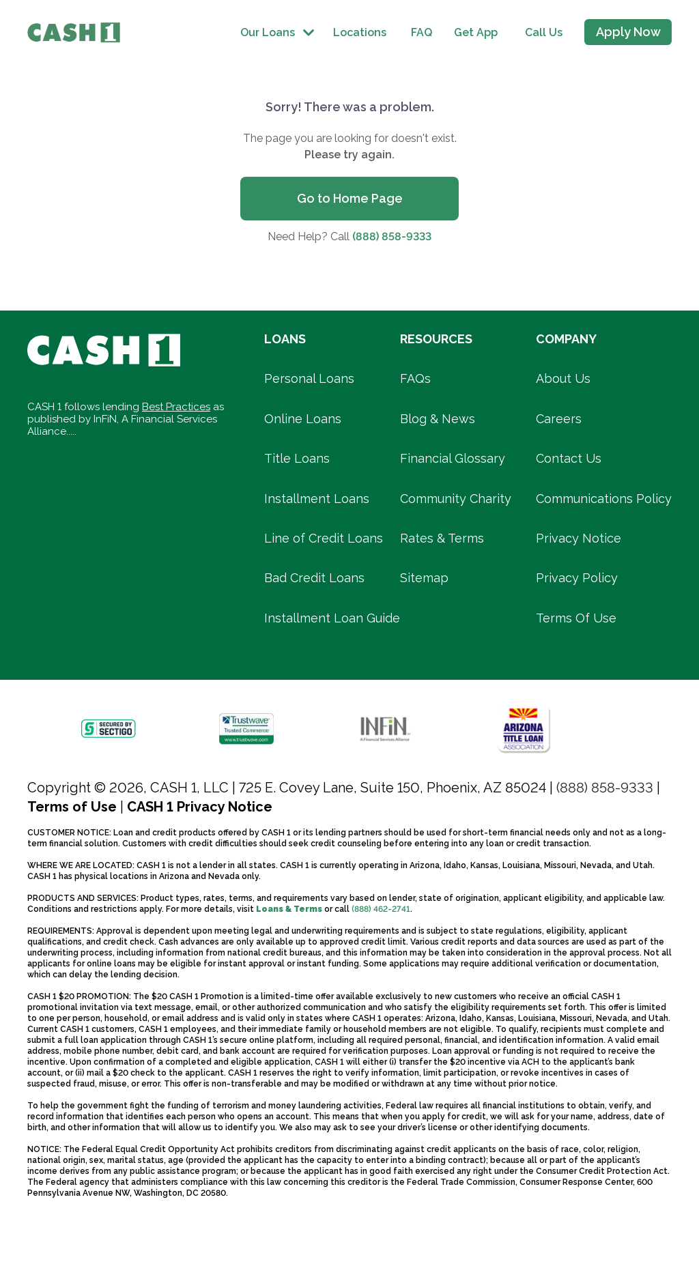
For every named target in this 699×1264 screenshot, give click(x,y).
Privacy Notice (578, 538)
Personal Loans (309, 378)
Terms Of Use (576, 618)
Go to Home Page (350, 198)
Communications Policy (604, 498)
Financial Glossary (452, 458)
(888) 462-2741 (381, 909)
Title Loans (297, 458)
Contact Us (568, 458)
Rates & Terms (442, 538)
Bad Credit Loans (314, 578)
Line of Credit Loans (323, 538)
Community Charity (455, 498)
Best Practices (176, 407)
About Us (563, 378)
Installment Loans (316, 498)
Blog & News (437, 419)
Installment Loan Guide (332, 618)
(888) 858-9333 (391, 236)
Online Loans (302, 419)
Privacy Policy (577, 578)
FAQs (415, 378)
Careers (559, 419)
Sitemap (424, 578)
